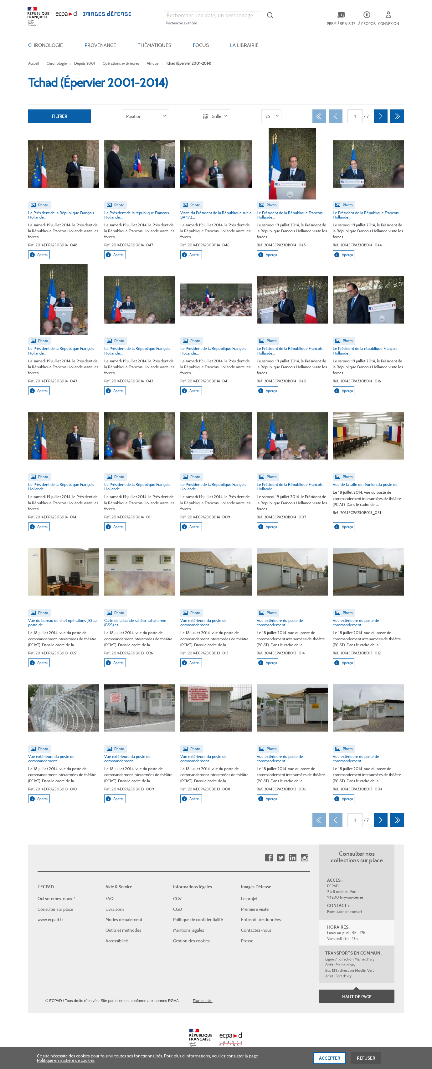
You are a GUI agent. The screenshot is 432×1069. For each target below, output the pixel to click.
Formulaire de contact (344, 911)
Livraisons (114, 909)
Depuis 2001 (84, 63)
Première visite (255, 909)
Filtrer (59, 116)
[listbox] (145, 116)
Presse (247, 940)
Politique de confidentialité (198, 919)
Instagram (304, 858)
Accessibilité (116, 940)
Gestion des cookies (191, 940)
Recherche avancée (181, 23)
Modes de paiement (123, 919)
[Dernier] (397, 116)
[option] (145, 116)
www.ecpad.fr (50, 919)
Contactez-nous (256, 930)
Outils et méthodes (123, 930)
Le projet (249, 898)
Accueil (33, 63)
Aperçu (39, 254)
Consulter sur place (55, 909)
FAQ (109, 898)
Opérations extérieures (121, 63)
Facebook (269, 858)
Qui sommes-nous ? (56, 898)
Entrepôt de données (261, 919)
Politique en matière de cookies (66, 1062)
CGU (177, 909)
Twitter (281, 858)
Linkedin (292, 858)
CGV (177, 898)
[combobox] (212, 15)
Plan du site (203, 1001)
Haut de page (357, 997)
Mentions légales (188, 930)
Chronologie (57, 63)
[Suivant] (381, 116)
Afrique (152, 63)
